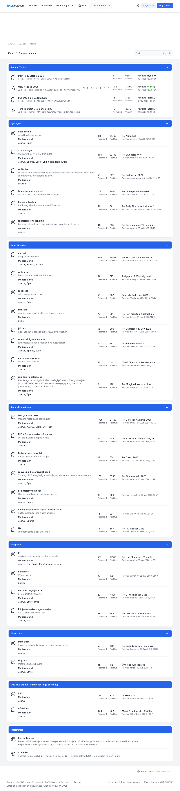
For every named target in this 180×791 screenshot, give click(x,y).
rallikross (23, 291)
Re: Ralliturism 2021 (132, 175)
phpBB (19, 782)
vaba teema (24, 131)
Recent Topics (19, 67)
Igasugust (16, 123)
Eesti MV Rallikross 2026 (135, 295)
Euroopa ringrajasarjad (30, 590)
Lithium (133, 532)
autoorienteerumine (29, 358)
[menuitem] (33, 5)
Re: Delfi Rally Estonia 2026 (136, 419)
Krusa (64, 161)
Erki (45, 161)
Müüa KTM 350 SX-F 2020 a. (137, 711)
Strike (39, 161)
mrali (53, 564)
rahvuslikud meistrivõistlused (34, 472)
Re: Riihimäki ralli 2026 (134, 476)
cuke (38, 350)
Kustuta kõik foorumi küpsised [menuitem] (154, 771)
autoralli (22, 253)
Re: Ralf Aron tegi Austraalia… (138, 314)
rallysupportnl (136, 209)
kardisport (23, 571)
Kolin (149, 86)
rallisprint (23, 272)
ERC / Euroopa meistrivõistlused (35, 434)
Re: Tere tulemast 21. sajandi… (138, 225)
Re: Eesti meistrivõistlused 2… (138, 257)
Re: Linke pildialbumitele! (135, 191)
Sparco (30, 161)
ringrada (22, 309)
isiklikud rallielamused (30, 377)
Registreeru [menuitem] (165, 5)
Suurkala (134, 649)
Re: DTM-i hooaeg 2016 (134, 594)
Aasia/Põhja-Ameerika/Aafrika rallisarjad (40, 509)
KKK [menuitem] (82, 5)
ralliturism (23, 169)
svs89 (132, 616)
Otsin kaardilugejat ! (133, 343)
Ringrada (16, 544)
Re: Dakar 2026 (130, 457)
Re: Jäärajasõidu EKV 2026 (136, 328)
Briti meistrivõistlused (30, 490)
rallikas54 (134, 495)
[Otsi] (164, 53)
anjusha (22, 183)
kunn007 (134, 576)
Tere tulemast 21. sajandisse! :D (35, 109)
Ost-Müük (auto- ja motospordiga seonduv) (34, 684)
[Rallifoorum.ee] (15, 5)
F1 (19, 552)
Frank (35, 564)
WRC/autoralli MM (63, 79)
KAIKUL (30, 264)
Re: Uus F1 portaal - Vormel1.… (138, 557)
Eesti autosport (19, 245)
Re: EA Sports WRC (132, 154)
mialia (132, 387)
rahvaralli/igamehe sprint (31, 339)
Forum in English (27, 202)
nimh (59, 564)
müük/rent (23, 708)
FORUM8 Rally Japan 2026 (32, 98)
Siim (132, 317)
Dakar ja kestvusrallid (30, 453)
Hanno (133, 346)
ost (20, 693)
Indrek (29, 79)
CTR (132, 460)
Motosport (16, 633)
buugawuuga (135, 178)
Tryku (150, 75)
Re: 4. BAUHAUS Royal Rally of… (139, 438)
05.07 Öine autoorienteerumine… (139, 362)
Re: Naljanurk (129, 136)
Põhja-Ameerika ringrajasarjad (34, 609)
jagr (50, 426)
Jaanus (21, 143)
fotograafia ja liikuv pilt (30, 191)
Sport (29, 143)
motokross (23, 641)
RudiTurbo (44, 564)
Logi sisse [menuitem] (148, 5)
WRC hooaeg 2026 (28, 86)
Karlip (132, 668)
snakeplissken (35, 90)
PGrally (133, 279)
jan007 (133, 365)
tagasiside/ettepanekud (69, 112)
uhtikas (133, 260)
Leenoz (78, 782)
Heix (57, 161)
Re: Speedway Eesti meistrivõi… (139, 646)
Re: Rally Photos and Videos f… (138, 206)
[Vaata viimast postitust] (154, 75)
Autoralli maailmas (21, 407)
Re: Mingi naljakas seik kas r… (138, 384)
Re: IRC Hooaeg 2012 (133, 528)
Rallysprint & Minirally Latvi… (137, 276)
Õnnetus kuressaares (133, 664)
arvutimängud (25, 150)
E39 (131, 714)
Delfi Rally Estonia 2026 (31, 75)
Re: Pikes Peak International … (138, 613)
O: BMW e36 (128, 695)
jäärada (22, 328)
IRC (20, 528)
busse (132, 194)
